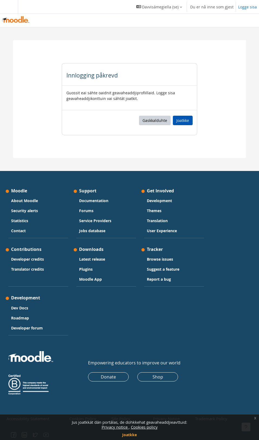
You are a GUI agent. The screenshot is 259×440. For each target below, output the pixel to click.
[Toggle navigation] (8, 6)
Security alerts (24, 210)
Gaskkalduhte (155, 120)
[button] (159, 7)
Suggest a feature (163, 269)
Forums (86, 210)
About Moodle (24, 200)
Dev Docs (19, 307)
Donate (108, 377)
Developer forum (27, 328)
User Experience (162, 230)
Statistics (19, 220)
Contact (18, 230)
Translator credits (27, 269)
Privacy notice (115, 427)
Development (159, 200)
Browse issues (160, 259)
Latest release (92, 259)
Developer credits (27, 259)
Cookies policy (144, 427)
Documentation (93, 200)
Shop (158, 377)
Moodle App (90, 279)
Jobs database (92, 230)
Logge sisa (247, 6)
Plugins (86, 269)
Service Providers (95, 220)
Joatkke (129, 434)
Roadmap (20, 318)
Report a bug (159, 279)
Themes (154, 210)
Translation (157, 220)
